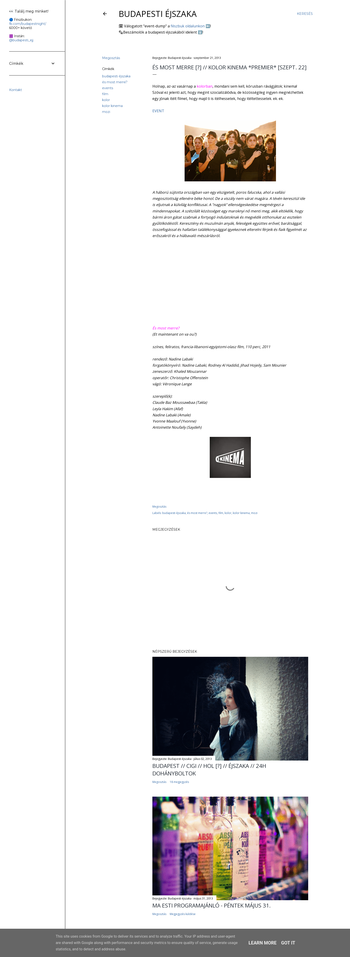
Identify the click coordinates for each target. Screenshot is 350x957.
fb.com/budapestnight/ (27, 24)
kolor (106, 100)
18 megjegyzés (179, 782)
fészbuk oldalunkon (188, 26)
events (107, 88)
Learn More (263, 943)
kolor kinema (112, 106)
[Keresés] (305, 13)
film (105, 94)
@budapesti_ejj (21, 40)
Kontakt (15, 90)
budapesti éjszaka (116, 76)
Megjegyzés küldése (183, 914)
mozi (106, 112)
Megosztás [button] (111, 58)
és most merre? (114, 82)
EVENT (158, 110)
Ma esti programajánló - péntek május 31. (211, 905)
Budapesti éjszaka (158, 13)
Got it (288, 943)
